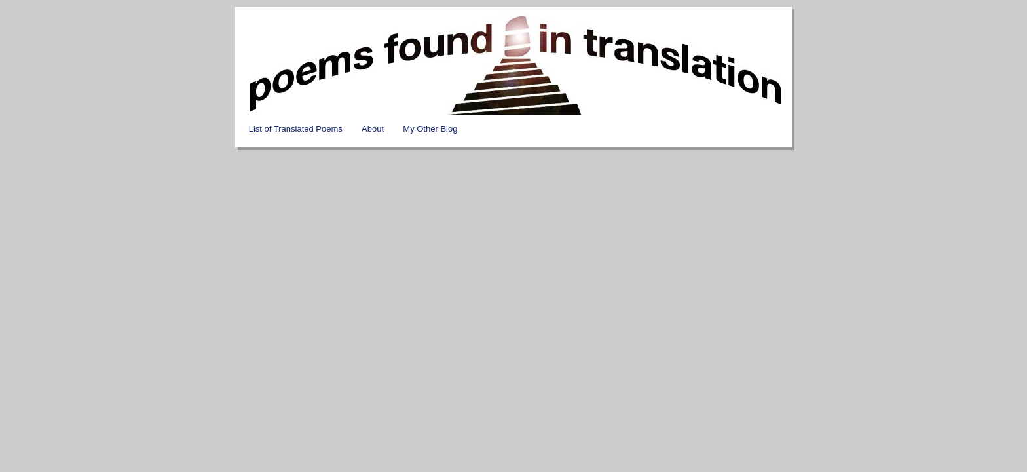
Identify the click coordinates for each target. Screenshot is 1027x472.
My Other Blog (430, 129)
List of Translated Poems (296, 129)
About (373, 129)
